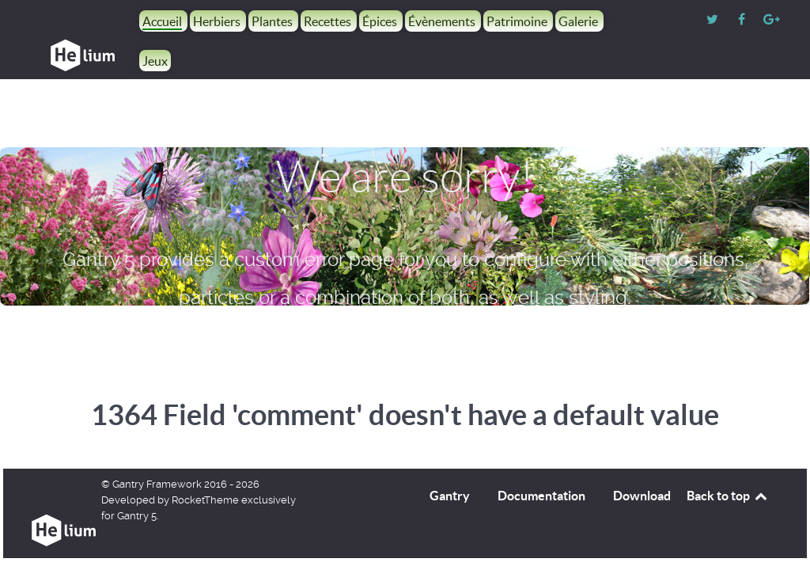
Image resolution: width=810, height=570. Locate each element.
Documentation (541, 495)
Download (642, 495)
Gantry (450, 495)
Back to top (728, 495)
